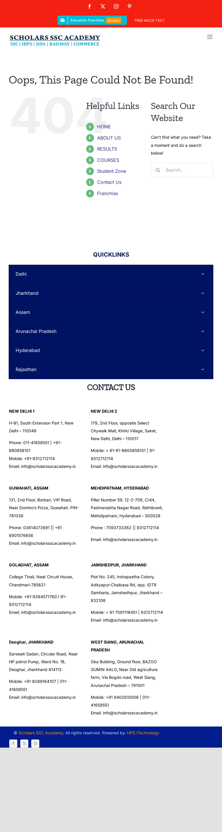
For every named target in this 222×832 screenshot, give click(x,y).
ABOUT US (109, 138)
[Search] (158, 170)
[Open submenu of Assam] (202, 312)
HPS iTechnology (141, 703)
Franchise (107, 193)
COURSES (108, 160)
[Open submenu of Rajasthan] (202, 369)
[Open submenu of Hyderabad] (202, 350)
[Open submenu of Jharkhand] (202, 293)
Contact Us (109, 182)
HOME (104, 126)
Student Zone (111, 171)
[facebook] (172, 703)
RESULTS (107, 149)
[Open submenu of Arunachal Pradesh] (202, 331)
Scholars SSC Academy (38, 703)
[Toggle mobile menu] (210, 37)
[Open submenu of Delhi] (202, 274)
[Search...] (182, 170)
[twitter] (183, 703)
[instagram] (194, 703)
